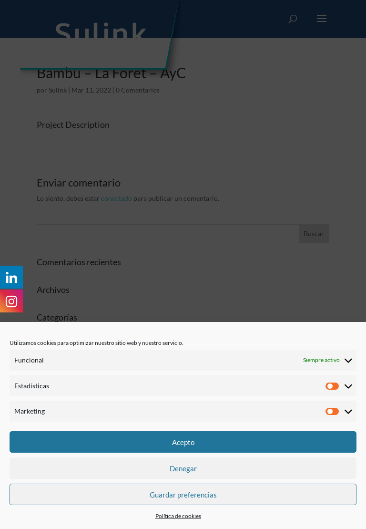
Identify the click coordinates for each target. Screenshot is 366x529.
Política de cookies (178, 515)
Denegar (183, 468)
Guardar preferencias (183, 494)
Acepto (183, 442)
